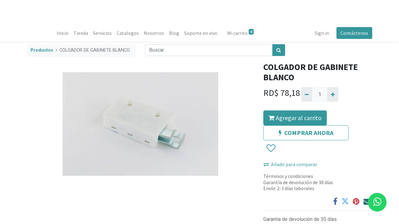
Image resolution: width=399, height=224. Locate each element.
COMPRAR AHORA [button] (306, 133)
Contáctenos (354, 33)
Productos (42, 50)
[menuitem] (62, 33)
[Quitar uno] (306, 94)
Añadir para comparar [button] (290, 164)
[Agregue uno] (332, 94)
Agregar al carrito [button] (295, 118)
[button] (270, 148)
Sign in (322, 33)
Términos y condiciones (288, 176)
